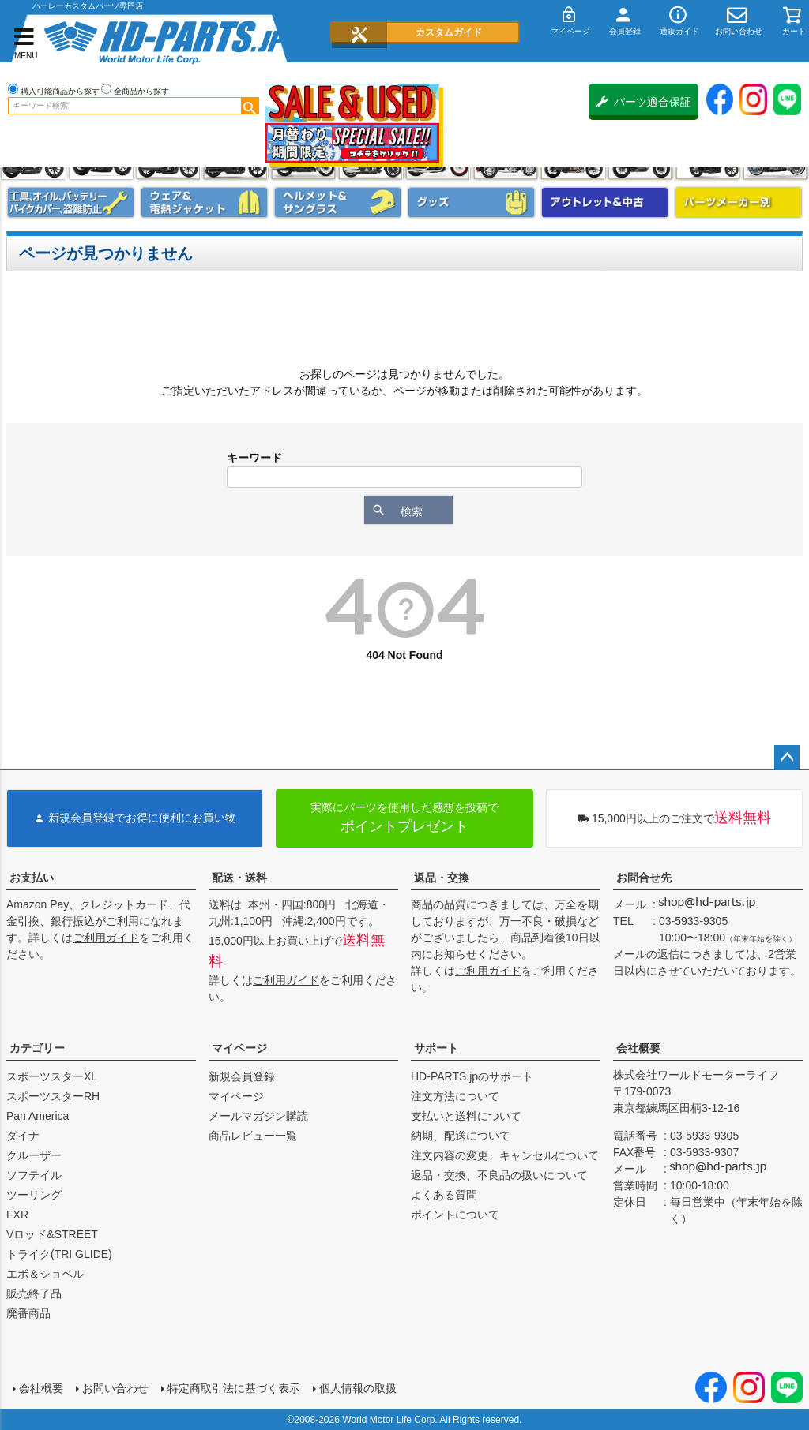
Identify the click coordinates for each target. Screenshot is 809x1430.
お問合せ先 (644, 877)
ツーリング (34, 1195)
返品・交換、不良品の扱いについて (499, 1175)
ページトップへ (787, 757)
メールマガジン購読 (258, 1116)
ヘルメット (338, 202)
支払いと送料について (466, 1116)
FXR (17, 1214)
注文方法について (455, 1096)
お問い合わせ (115, 1388)
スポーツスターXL (51, 1076)
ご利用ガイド (106, 937)
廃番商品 (28, 1313)
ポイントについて (455, 1214)
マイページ (239, 1048)
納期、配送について (460, 1135)
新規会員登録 (242, 1076)
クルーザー (34, 1155)
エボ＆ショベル (45, 1273)
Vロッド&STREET (52, 1234)
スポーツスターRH (53, 1096)
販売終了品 (34, 1293)
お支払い (31, 877)
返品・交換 (441, 877)
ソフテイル (34, 1175)
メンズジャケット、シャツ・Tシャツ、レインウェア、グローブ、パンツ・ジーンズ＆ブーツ (204, 202)
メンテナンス (71, 202)
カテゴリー (37, 1048)
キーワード (254, 457)
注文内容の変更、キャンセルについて (505, 1155)
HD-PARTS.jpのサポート (472, 1076)
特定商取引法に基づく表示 (233, 1388)
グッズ (471, 202)
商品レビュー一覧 (253, 1135)
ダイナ (23, 1135)
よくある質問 (444, 1195)
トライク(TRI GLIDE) (59, 1254)
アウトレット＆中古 (605, 202)
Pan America (37, 1116)
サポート (436, 1048)
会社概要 (638, 1048)
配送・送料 (239, 877)
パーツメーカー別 (738, 202)
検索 (249, 106)
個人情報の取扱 (358, 1388)
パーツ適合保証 (643, 101)
